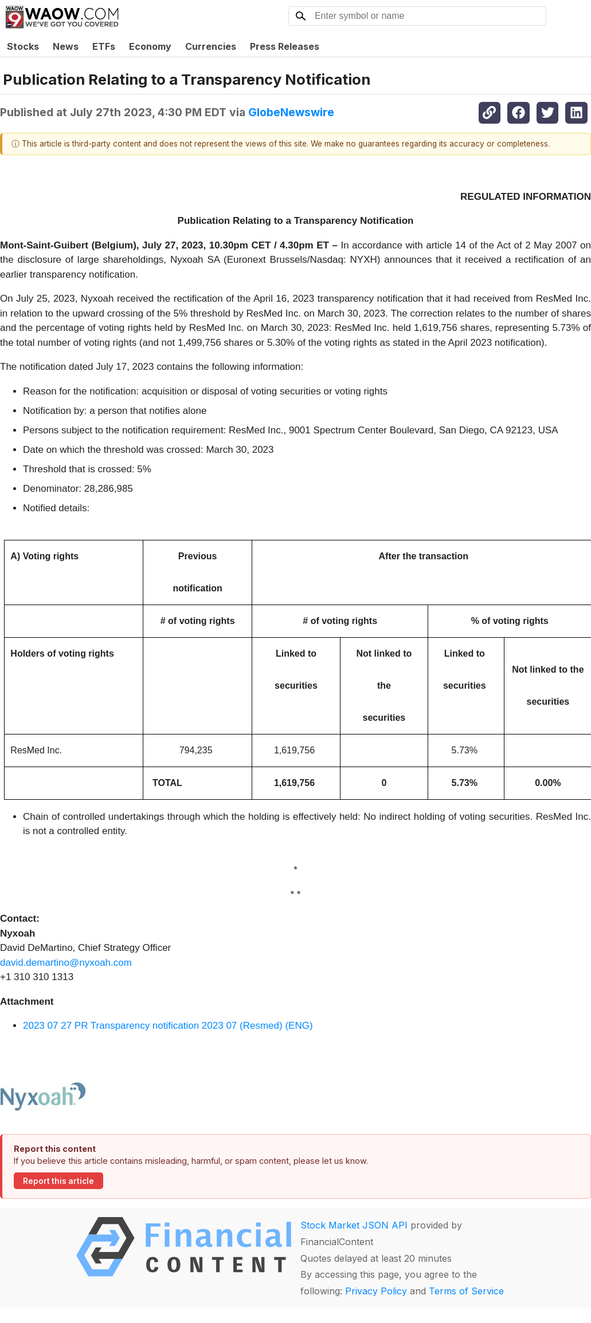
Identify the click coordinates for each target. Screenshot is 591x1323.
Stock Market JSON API (354, 1225)
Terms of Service (466, 1291)
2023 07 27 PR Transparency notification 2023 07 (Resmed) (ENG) (168, 1025)
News (66, 46)
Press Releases (284, 46)
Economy (150, 46)
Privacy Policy (376, 1291)
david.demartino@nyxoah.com (66, 962)
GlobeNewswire (291, 112)
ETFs (103, 46)
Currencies (210, 46)
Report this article (58, 1181)
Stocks (23, 46)
